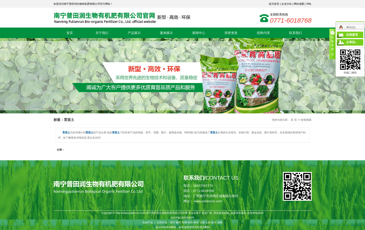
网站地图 (299, 3)
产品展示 (134, 33)
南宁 (172, 222)
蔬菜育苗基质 (238, 213)
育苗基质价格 (221, 213)
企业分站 (286, 3)
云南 (208, 222)
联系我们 (295, 33)
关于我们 (101, 33)
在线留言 (352, 34)
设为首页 (274, 3)
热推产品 (148, 222)
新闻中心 (198, 33)
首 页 (294, 119)
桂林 (184, 222)
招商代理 (263, 33)
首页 (69, 33)
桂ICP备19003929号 (182, 217)
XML (309, 3)
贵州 (213, 222)
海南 (219, 222)
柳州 (178, 222)
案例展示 (166, 33)
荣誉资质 (231, 33)
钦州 (190, 222)
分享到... (351, 42)
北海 (202, 222)
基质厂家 (207, 213)
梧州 (196, 222)
